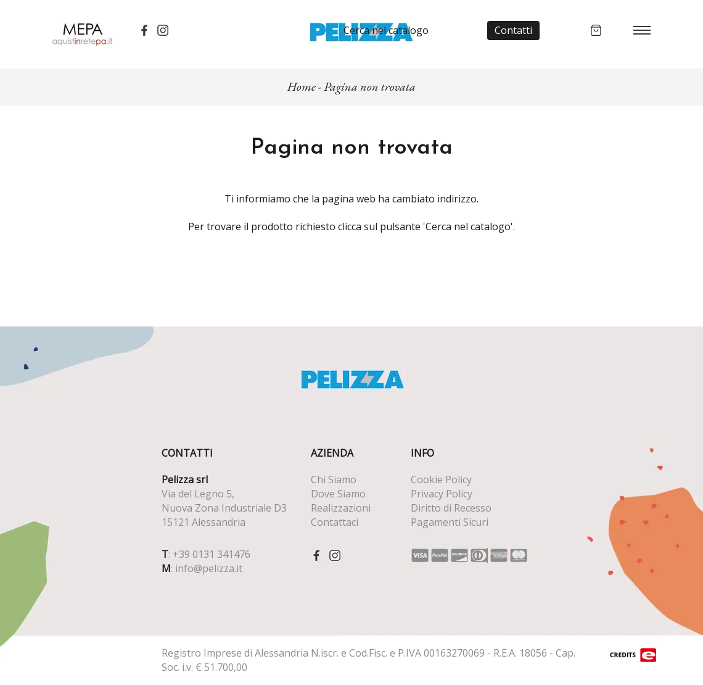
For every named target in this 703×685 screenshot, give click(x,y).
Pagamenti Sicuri (449, 522)
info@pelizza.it (208, 568)
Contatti (513, 30)
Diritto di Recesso (451, 508)
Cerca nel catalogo (386, 30)
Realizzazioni (341, 508)
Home (301, 86)
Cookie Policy (441, 479)
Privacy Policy (441, 493)
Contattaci (334, 522)
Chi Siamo (333, 479)
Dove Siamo (338, 493)
